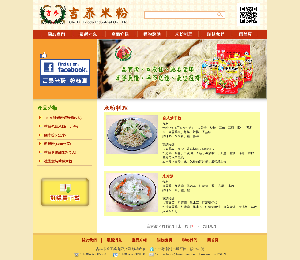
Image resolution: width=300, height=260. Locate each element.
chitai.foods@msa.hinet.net (176, 254)
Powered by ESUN (212, 254)
